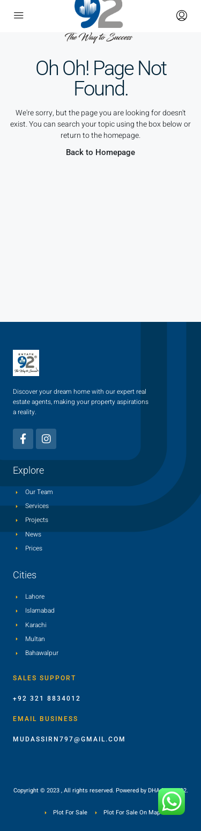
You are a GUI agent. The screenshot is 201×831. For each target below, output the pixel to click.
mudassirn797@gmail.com (69, 739)
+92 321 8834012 (47, 698)
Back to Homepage (100, 152)
